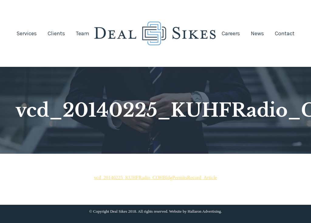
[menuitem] (26, 33)
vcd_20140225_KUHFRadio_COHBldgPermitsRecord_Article (155, 177)
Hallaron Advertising (204, 211)
